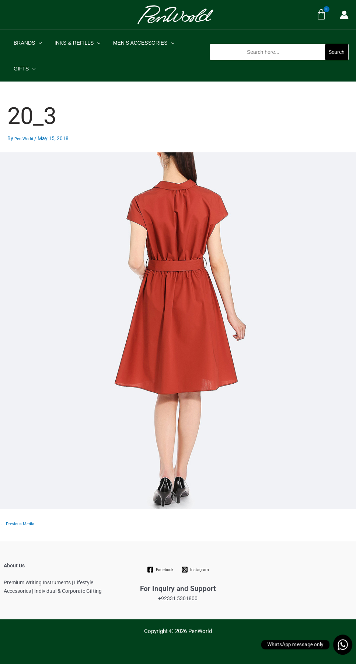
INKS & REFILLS (74, 43)
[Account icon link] (344, 14)
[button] (279, 64)
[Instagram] (194, 569)
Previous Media (17, 524)
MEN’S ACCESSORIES (138, 43)
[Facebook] (160, 569)
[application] (37, 43)
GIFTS (24, 69)
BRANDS (27, 43)
